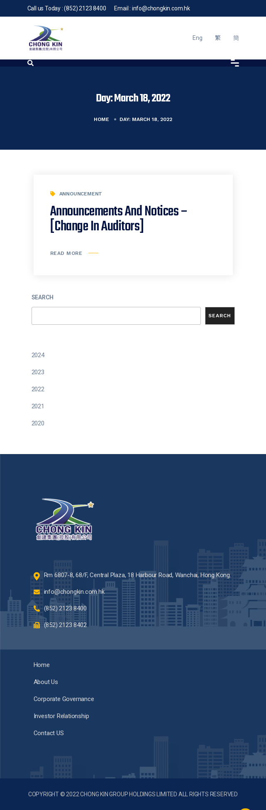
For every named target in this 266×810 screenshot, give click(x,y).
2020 (38, 423)
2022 (38, 389)
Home (101, 119)
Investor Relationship (61, 716)
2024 (38, 355)
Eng (197, 38)
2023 (38, 372)
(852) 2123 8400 (85, 8)
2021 (38, 406)
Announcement (80, 193)
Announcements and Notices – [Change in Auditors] (119, 219)
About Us (46, 682)
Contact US (49, 733)
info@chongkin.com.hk (161, 8)
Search (43, 297)
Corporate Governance (64, 699)
